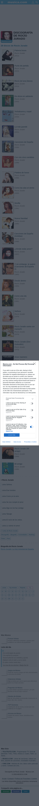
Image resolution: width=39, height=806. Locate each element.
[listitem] (19, 398)
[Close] (35, 364)
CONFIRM (11, 435)
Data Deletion (6, 442)
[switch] (31, 403)
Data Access (17, 442)
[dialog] (19, 403)
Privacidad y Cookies (30, 442)
